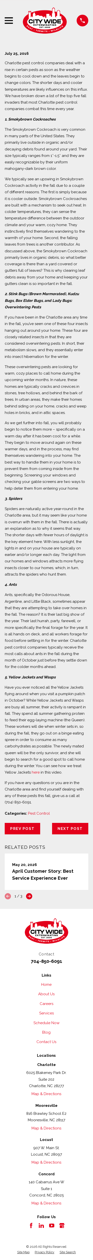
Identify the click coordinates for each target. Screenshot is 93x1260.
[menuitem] (23, 1252)
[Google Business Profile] (61, 1225)
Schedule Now (46, 1023)
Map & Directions (46, 1094)
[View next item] (29, 896)
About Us (46, 994)
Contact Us (46, 1042)
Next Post (70, 828)
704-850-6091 (46, 961)
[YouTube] (51, 1225)
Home (46, 984)
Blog (46, 1032)
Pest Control (39, 813)
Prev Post (22, 828)
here (36, 772)
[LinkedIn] (41, 1225)
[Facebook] (31, 1225)
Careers (46, 1003)
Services (46, 1013)
